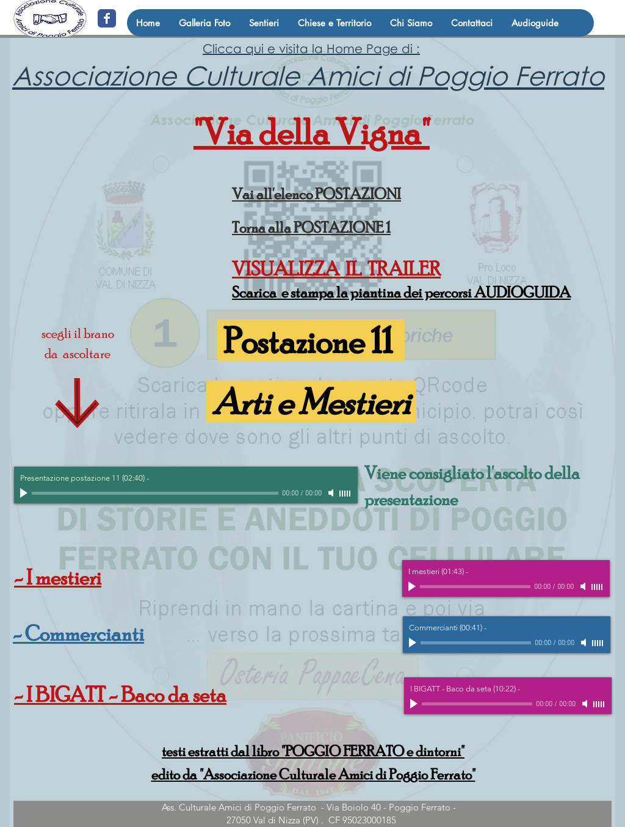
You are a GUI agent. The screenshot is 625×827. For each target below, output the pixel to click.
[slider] (345, 493)
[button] (263, 23)
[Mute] (332, 493)
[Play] (25, 493)
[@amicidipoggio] (107, 18)
